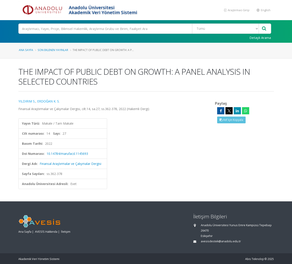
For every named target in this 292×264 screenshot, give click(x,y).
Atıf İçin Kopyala (231, 120)
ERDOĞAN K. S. (48, 101)
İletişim (65, 232)
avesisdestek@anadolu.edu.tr (221, 241)
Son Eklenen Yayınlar (53, 50)
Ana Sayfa (26, 50)
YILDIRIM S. (26, 101)
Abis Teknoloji (254, 259)
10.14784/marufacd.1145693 (67, 153)
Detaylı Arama (260, 37)
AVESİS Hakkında (46, 232)
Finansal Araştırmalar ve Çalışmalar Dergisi (70, 164)
